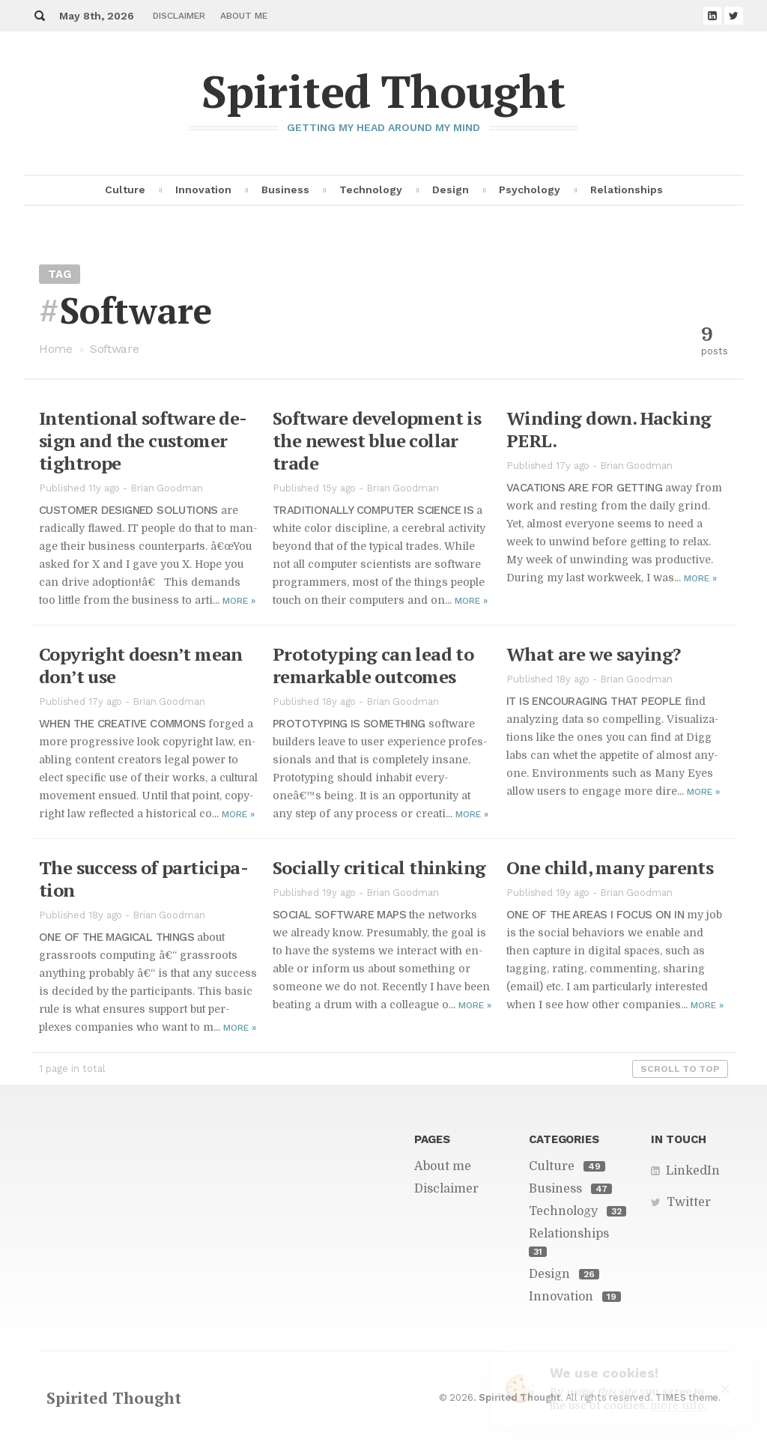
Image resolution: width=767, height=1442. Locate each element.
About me (243, 15)
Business (285, 190)
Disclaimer (179, 15)
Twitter (689, 1202)
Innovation (203, 190)
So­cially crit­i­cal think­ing (379, 867)
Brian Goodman (166, 488)
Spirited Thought (383, 91)
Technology (370, 190)
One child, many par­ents (609, 867)
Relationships (626, 190)
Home (56, 349)
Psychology (529, 190)
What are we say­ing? (593, 654)
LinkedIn (693, 1171)
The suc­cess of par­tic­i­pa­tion (144, 878)
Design (450, 190)
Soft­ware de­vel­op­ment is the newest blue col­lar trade (377, 440)
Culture (125, 190)
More (238, 601)
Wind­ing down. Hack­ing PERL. (608, 429)
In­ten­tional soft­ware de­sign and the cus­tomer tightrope (143, 440)
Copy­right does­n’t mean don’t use (141, 665)
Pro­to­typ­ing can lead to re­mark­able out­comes (373, 665)
